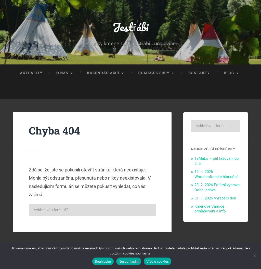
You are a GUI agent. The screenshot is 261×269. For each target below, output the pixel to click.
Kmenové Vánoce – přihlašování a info (211, 209)
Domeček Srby (153, 73)
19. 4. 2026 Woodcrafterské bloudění (216, 174)
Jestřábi (130, 27)
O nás (62, 73)
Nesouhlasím (129, 261)
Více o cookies (157, 261)
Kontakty (199, 73)
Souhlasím (103, 261)
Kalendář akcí (103, 73)
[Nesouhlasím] (254, 255)
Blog (229, 73)
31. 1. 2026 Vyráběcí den (215, 198)
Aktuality (31, 73)
